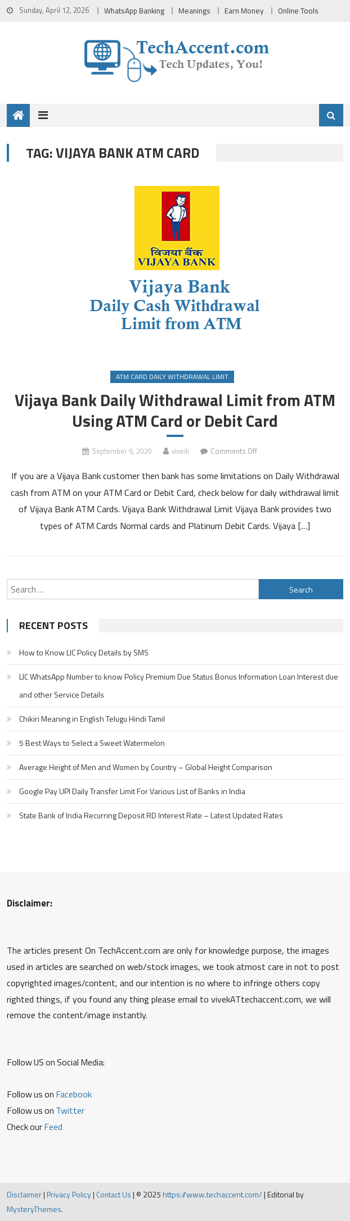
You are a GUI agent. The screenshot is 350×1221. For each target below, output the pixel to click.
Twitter (70, 1110)
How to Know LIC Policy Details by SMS (84, 652)
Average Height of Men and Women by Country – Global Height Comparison (145, 767)
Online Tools (298, 10)
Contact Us (113, 1194)
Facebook (74, 1094)
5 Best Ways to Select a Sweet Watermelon (92, 743)
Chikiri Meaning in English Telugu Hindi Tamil (92, 719)
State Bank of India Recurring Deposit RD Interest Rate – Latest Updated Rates (151, 815)
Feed (53, 1126)
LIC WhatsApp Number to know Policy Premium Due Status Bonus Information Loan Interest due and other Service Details (178, 685)
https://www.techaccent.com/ (212, 1194)
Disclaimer (24, 1194)
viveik (180, 451)
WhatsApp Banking (134, 10)
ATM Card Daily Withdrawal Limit (172, 376)
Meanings (194, 10)
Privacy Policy (69, 1194)
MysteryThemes (34, 1209)
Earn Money (244, 10)
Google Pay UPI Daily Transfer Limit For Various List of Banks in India (132, 791)
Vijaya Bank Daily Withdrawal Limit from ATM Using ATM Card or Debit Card (175, 410)
